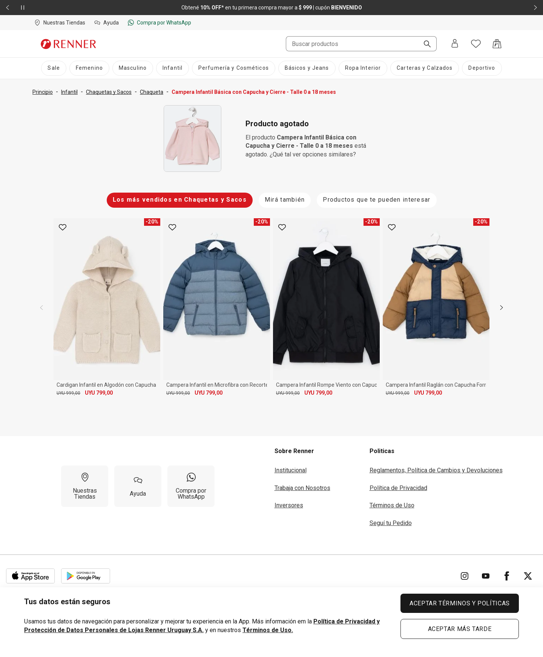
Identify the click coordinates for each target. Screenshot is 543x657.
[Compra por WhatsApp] (191, 486)
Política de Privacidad (398, 488)
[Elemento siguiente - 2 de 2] (535, 7)
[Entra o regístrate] (454, 44)
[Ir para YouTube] (486, 576)
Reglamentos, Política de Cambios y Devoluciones (436, 470)
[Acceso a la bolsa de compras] (497, 44)
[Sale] (53, 68)
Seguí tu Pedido (391, 523)
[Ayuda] (137, 486)
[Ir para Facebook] (507, 576)
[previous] (41, 308)
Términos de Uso (392, 505)
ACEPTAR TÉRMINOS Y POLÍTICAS (460, 603)
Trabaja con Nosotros (302, 488)
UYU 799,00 (99, 393)
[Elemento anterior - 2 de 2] (7, 7)
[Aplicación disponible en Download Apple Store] (30, 575)
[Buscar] (424, 44)
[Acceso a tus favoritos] (476, 44)
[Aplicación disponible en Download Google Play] (85, 575)
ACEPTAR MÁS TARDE (460, 628)
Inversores (289, 505)
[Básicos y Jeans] (307, 68)
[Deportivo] (482, 68)
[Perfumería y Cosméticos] (233, 68)
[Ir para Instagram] (465, 576)
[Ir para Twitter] (528, 576)
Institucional (291, 470)
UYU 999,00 (68, 393)
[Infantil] (172, 68)
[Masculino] (132, 68)
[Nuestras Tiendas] (84, 486)
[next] (501, 308)
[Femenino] (89, 68)
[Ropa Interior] (363, 68)
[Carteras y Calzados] (424, 68)
